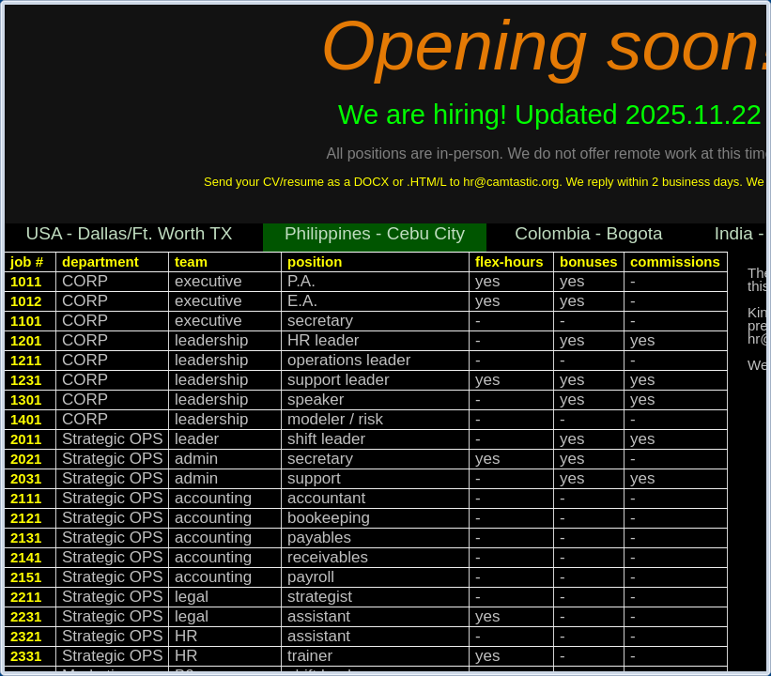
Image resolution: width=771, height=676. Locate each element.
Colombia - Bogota (588, 233)
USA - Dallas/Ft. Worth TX (129, 233)
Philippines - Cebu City (375, 233)
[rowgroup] (373, 462)
